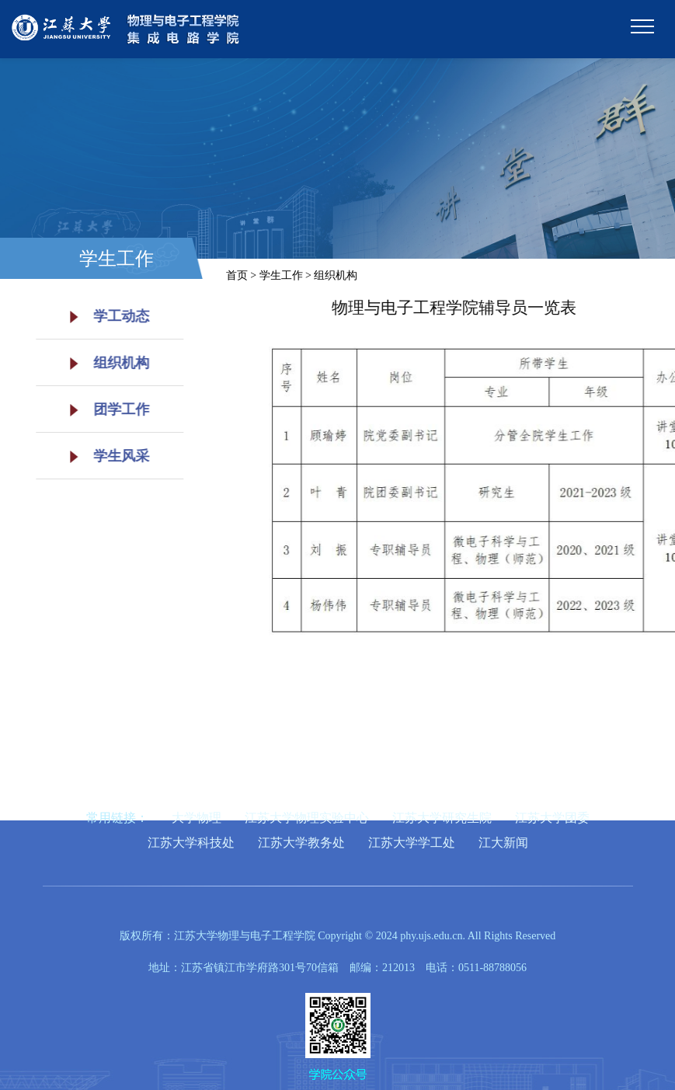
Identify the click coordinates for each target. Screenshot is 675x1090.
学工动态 (104, 316)
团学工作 (104, 409)
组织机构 (104, 363)
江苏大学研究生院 (442, 817)
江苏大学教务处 (301, 842)
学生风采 (104, 456)
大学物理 (196, 817)
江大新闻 (503, 842)
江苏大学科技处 (191, 842)
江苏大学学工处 (411, 842)
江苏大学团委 (552, 817)
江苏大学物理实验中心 (307, 817)
